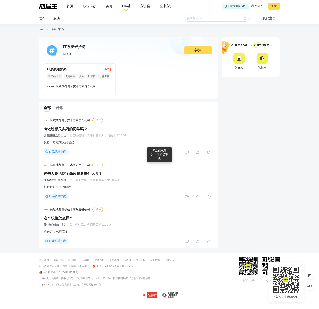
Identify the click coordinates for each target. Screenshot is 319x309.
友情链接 (99, 260)
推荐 (42, 18)
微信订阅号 (248, 280)
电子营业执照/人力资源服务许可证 (113, 266)
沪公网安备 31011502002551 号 (58, 272)
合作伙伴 (58, 260)
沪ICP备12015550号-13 (74, 266)
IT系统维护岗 (57, 151)
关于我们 (44, 260)
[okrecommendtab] (126, 6)
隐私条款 (73, 260)
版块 (56, 18)
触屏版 (86, 260)
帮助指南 (155, 260)
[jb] (149, 295)
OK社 (42, 29)
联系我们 (114, 260)
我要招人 (257, 6)
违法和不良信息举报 (134, 260)
